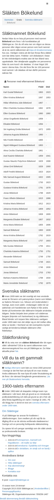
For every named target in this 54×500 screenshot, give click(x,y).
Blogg (10, 468)
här (16, 351)
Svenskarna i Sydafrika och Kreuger (33, 446)
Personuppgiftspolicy (11, 491)
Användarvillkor (41, 488)
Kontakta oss (14, 471)
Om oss (11, 460)
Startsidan (8, 20)
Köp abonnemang (16, 466)
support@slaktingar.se (19, 480)
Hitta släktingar (14, 463)
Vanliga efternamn (12, 368)
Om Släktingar (10, 411)
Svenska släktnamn (33, 20)
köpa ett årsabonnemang (40, 50)
